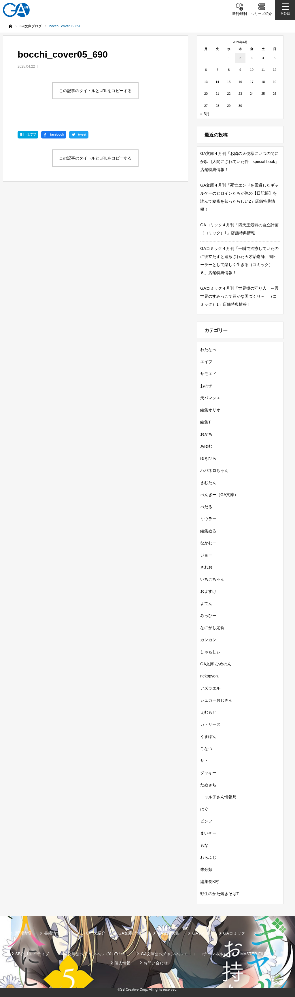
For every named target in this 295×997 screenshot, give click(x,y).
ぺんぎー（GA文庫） (219, 494)
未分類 (206, 869)
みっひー (208, 615)
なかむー (208, 543)
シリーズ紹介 (93, 933)
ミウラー (208, 518)
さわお (206, 567)
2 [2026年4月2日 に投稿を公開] (240, 58)
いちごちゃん (212, 579)
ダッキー (208, 772)
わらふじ (208, 857)
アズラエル (210, 688)
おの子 (206, 385)
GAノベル (201, 933)
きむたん (208, 482)
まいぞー (208, 833)
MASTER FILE (253, 954)
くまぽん (208, 736)
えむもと (208, 712)
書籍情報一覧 (56, 933)
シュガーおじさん (216, 700)
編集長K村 (209, 881)
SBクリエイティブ (32, 954)
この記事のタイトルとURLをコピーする (95, 90)
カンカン (208, 639)
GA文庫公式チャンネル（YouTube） (95, 954)
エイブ (206, 361)
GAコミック (234, 933)
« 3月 (205, 113)
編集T (205, 422)
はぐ (204, 809)
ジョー (206, 555)
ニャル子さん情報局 (218, 797)
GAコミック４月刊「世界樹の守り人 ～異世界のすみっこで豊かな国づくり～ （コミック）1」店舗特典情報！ (239, 296)
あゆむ (206, 446)
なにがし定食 (212, 627)
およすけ (208, 591)
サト (204, 760)
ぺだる (206, 506)
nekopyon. (209, 676)
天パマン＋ (210, 398)
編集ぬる (208, 531)
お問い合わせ (155, 963)
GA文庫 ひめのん (215, 664)
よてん (206, 603)
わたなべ (208, 349)
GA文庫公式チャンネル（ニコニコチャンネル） (184, 954)
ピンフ (206, 821)
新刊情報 (23, 933)
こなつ (206, 748)
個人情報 (122, 963)
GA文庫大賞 (168, 933)
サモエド (208, 373)
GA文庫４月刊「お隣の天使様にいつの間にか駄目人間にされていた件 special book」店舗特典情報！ (239, 161)
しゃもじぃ (210, 652)
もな (204, 845)
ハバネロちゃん (214, 470)
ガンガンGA (269, 933)
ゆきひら (208, 458)
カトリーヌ (210, 724)
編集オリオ (210, 410)
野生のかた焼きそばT (219, 893)
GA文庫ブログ (131, 933)
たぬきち (208, 785)
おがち (206, 434)
